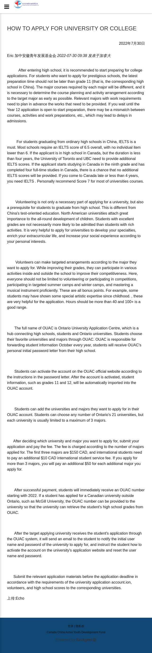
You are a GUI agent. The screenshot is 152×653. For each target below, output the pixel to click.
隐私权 (80, 626)
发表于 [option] (99, 56)
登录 (70, 626)
